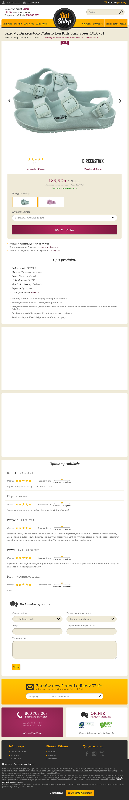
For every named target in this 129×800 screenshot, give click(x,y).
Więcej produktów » (93, 169)
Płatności (52, 759)
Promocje (98, 23)
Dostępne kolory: (21, 193)
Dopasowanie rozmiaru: (79, 613)
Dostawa (52, 755)
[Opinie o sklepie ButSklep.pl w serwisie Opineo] (86, 725)
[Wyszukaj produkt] (121, 12)
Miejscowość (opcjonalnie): (81, 625)
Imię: (15, 625)
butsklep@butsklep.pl (32, 733)
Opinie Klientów (18, 752)
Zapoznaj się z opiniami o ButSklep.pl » (96, 733)
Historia (15, 755)
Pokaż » (35, 292)
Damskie (7, 23)
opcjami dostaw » (49, 247)
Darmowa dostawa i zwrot (64, 188)
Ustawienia (56, 792)
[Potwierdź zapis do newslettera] (100, 696)
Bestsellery (112, 23)
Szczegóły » (54, 250)
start (8, 37)
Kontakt (52, 752)
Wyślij (16, 667)
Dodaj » (41, 169)
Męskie (18, 23)
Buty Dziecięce (22, 37)
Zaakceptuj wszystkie (80, 792)
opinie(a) (32, 169)
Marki (123, 23)
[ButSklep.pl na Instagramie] (94, 753)
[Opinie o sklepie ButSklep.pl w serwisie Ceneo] (106, 725)
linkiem (119, 777)
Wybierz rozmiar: (21, 212)
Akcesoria (41, 23)
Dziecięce (29, 23)
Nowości (86, 23)
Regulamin (16, 759)
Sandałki (38, 37)
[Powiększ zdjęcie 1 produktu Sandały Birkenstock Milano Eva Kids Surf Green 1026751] (64, 100)
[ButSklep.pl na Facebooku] (87, 753)
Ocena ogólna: (20, 613)
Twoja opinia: (19, 638)
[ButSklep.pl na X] (101, 753)
